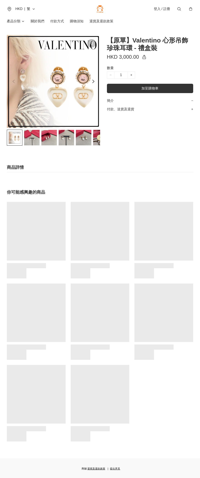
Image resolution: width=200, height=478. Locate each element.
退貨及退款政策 (101, 21)
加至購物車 (149, 88)
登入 (162, 9)
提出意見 (115, 468)
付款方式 (57, 21)
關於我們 (37, 21)
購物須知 (76, 21)
